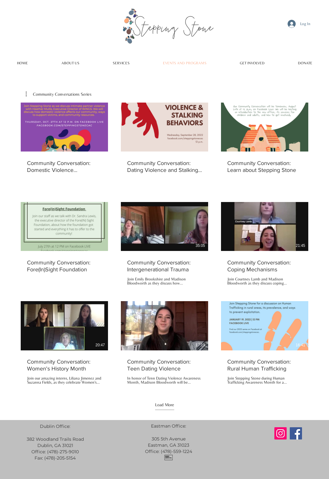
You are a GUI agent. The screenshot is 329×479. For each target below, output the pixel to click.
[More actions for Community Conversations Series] (58, 94)
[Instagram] (280, 433)
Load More (164, 404)
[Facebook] (296, 433)
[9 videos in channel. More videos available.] (164, 243)
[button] (58, 94)
